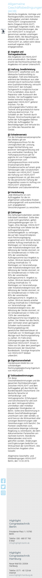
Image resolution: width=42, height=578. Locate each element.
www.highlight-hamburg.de (21, 575)
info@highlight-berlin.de (19, 543)
